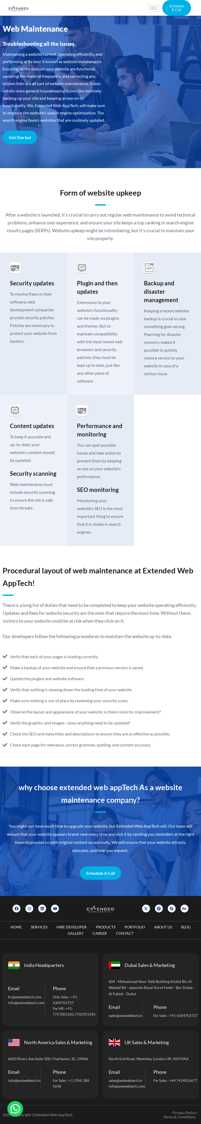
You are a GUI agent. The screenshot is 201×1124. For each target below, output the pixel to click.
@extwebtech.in (28, 1080)
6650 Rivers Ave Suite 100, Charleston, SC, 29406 (48, 1058)
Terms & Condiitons (179, 1117)
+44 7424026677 (183, 1080)
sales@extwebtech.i (124, 1080)
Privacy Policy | (185, 1112)
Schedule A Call (100, 873)
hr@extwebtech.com (25, 997)
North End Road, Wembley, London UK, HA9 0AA (149, 1058)
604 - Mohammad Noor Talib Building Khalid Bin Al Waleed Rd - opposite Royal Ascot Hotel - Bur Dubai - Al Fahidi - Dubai (152, 987)
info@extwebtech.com (26, 1002)
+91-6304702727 (183, 1016)
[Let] (155, 91)
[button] (176, 8)
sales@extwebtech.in (125, 1015)
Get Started (20, 137)
